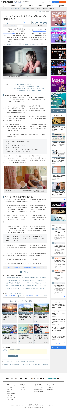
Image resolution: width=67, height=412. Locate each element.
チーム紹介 (22, 385)
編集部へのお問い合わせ (38, 385)
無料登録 (62, 2)
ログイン (55, 2)
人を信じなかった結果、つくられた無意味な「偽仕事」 (28, 90)
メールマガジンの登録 (11, 385)
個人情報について (50, 389)
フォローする (21, 25)
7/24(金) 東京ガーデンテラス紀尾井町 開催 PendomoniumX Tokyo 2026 (22, 361)
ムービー (21, 6)
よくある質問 (9, 387)
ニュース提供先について (11, 397)
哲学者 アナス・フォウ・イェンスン (32, 44)
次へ (28, 272)
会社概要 (48, 385)
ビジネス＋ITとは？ (18, 2)
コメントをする (13, 355)
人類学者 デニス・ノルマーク (12, 44)
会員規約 (8, 391)
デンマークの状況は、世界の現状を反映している (26, 86)
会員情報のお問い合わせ (38, 389)
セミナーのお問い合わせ (38, 387)
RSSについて (9, 395)
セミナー (4, 6)
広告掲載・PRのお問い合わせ (58, 347)
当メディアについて (11, 399)
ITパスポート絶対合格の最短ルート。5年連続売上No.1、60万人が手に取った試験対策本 (26, 364)
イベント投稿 (22, 389)
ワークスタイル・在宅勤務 (32, 295)
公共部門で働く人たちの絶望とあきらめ (24, 84)
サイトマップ (9, 389)
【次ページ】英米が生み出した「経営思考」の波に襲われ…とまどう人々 (25, 267)
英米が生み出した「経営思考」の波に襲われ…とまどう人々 (29, 88)
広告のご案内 (22, 387)
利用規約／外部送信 (11, 393)
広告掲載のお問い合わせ (38, 391)
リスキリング (30, 6)
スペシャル (13, 6)
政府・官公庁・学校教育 (10, 26)
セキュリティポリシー (51, 387)
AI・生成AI (40, 6)
